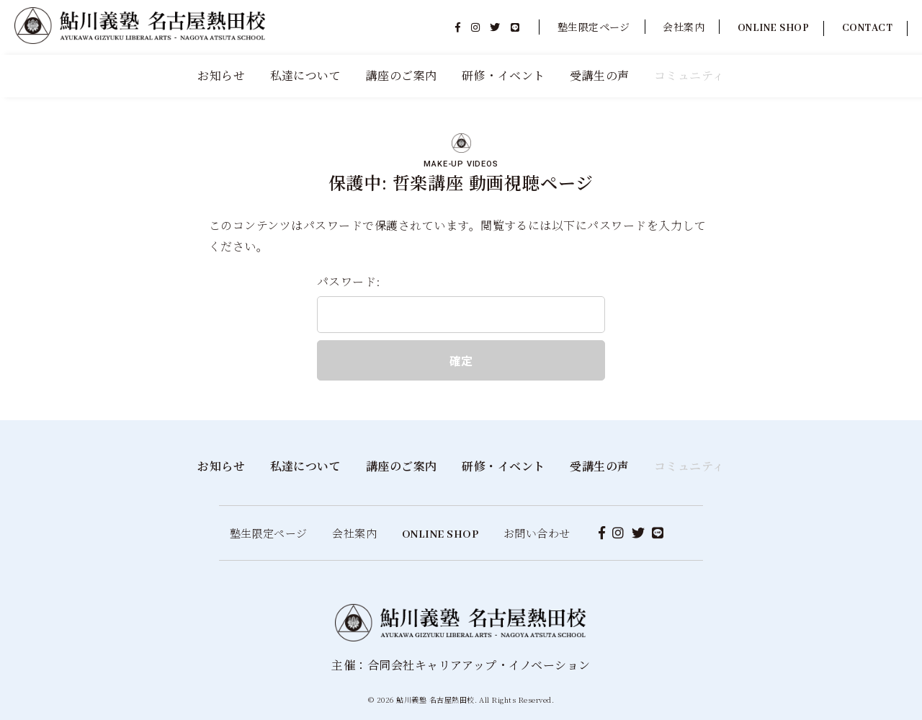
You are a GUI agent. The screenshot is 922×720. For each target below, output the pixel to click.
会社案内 (683, 26)
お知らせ (221, 75)
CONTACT (867, 28)
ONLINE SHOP (773, 28)
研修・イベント (503, 75)
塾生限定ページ (594, 26)
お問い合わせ (536, 533)
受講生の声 (599, 75)
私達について (305, 75)
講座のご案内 (401, 75)
